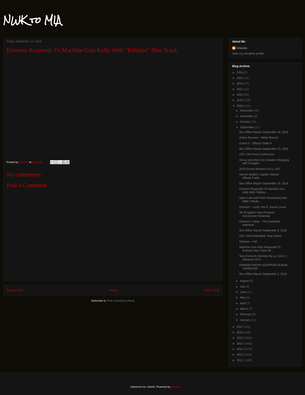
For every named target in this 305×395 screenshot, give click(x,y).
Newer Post (15, 290)
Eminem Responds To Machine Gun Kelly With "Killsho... (262, 190)
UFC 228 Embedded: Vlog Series (260, 235)
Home (113, 290)
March (244, 308)
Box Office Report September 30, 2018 (263, 132)
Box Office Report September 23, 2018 (263, 148)
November (247, 116)
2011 (240, 360)
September (247, 127)
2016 (240, 332)
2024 (240, 72)
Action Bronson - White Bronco (258, 137)
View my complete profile (248, 53)
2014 (240, 343)
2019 (240, 100)
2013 (240, 349)
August (244, 280)
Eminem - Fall (248, 241)
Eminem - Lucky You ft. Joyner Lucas (262, 207)
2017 (240, 326)
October (245, 121)
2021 (240, 89)
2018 (240, 105)
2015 (240, 337)
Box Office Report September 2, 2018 (263, 274)
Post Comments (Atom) (121, 300)
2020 (240, 94)
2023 (240, 78)
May (243, 297)
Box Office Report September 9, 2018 (263, 230)
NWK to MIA (32, 20)
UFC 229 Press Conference (256, 154)
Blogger (175, 386)
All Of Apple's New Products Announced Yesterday (257, 214)
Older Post (211, 290)
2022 (240, 83)
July (243, 286)
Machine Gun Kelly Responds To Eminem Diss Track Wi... (260, 248)
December (247, 110)
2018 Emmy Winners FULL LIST (259, 169)
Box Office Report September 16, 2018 (263, 183)
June (243, 292)
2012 (240, 354)
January (245, 320)
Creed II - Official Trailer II (255, 143)
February (246, 314)
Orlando (241, 48)
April (243, 303)
